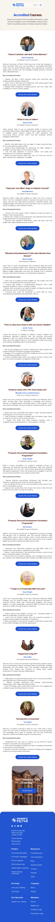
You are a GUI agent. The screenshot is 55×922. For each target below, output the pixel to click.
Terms (13, 844)
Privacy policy (16, 841)
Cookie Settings (16, 838)
